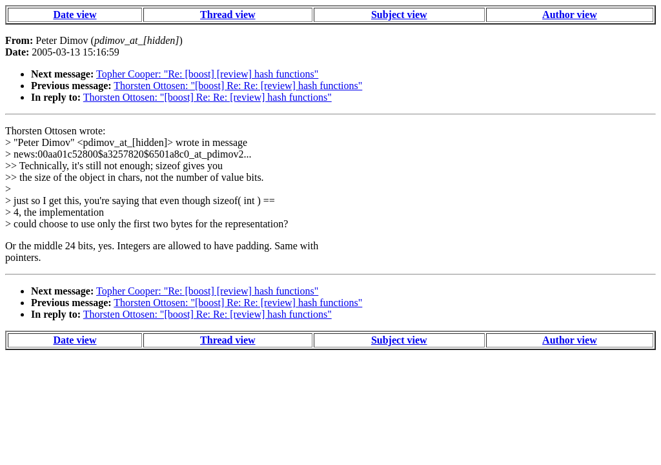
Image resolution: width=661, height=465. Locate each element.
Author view (569, 14)
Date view (74, 14)
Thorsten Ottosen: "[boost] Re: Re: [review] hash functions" (238, 85)
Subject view (399, 14)
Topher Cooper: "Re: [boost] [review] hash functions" (207, 73)
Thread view (227, 14)
